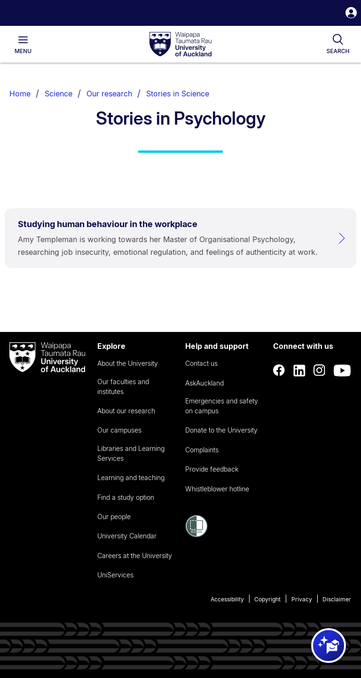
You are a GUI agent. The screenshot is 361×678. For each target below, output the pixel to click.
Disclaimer (336, 599)
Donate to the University (221, 430)
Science (58, 93)
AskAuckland (204, 383)
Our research (109, 93)
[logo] (180, 44)
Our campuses (119, 430)
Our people (114, 516)
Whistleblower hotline (217, 489)
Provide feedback (211, 469)
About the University (127, 363)
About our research (126, 411)
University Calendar (127, 536)
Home (20, 93)
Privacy (301, 599)
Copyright (267, 599)
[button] (351, 14)
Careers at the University (134, 556)
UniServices (115, 575)
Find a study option (125, 497)
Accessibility (227, 599)
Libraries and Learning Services (131, 453)
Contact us (201, 363)
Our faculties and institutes (123, 386)
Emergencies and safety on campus (221, 406)
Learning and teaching (131, 477)
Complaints (202, 450)
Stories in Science (177, 93)
